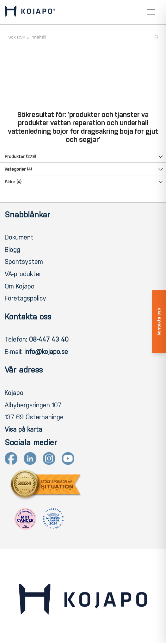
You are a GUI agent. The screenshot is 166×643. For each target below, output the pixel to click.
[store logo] (30, 12)
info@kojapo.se (46, 351)
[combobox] (83, 37)
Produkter (20, 156)
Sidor (13, 182)
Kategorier (18, 169)
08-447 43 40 (49, 339)
